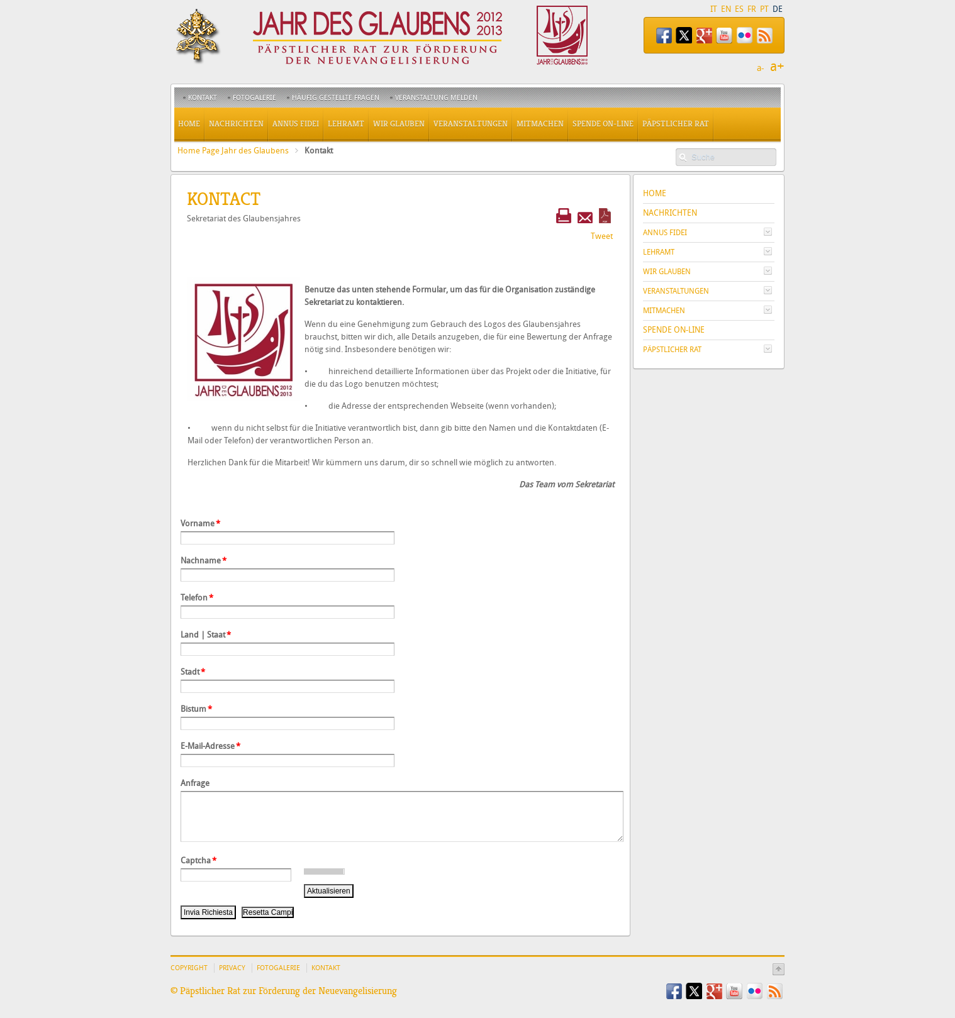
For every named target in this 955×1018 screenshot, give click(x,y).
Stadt (190, 672)
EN (726, 9)
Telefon (194, 597)
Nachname (201, 560)
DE (778, 9)
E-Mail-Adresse (208, 746)
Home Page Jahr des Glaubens (233, 150)
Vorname (198, 523)
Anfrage (195, 783)
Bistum (193, 709)
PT (764, 9)
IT (713, 9)
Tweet (602, 236)
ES (739, 9)
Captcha (196, 860)
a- (760, 68)
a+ (777, 66)
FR (751, 9)
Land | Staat (203, 634)
